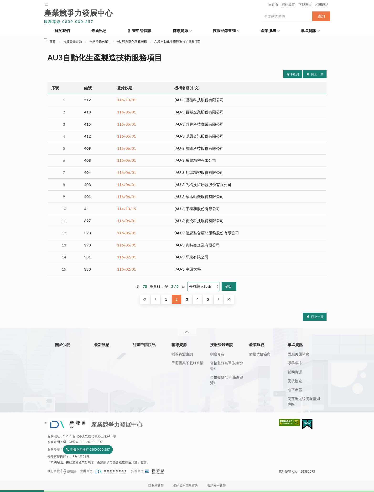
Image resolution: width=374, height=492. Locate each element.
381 (87, 257)
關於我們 (62, 30)
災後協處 (295, 381)
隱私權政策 (156, 485)
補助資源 (295, 372)
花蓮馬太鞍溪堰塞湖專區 (304, 401)
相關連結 (321, 4)
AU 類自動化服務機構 (132, 41)
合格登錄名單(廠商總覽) (226, 380)
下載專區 (305, 4)
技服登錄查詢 (224, 30)
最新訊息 (99, 30)
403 (87, 184)
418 (87, 112)
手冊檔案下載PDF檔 (187, 363)
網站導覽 (288, 4)
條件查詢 (292, 74)
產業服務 (268, 30)
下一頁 (218, 299)
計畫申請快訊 (139, 30)
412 (87, 136)
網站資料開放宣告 (185, 485)
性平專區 (295, 390)
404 (87, 172)
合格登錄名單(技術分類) (226, 365)
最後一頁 (229, 299)
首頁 (52, 41)
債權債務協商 (259, 354)
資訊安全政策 (216, 485)
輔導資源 (180, 30)
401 (87, 196)
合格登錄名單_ (99, 41)
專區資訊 (308, 30)
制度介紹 (217, 354)
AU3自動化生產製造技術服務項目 (177, 41)
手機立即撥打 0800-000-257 (90, 449)
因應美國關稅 (298, 354)
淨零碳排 (295, 363)
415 (87, 124)
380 (87, 269)
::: (46, 4)
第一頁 (145, 299)
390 (87, 245)
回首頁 (273, 4)
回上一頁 (317, 74)
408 (87, 160)
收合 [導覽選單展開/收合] (187, 332)
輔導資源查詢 (182, 354)
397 (87, 220)
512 (87, 99)
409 (87, 148)
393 (87, 232)
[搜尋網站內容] (287, 16)
